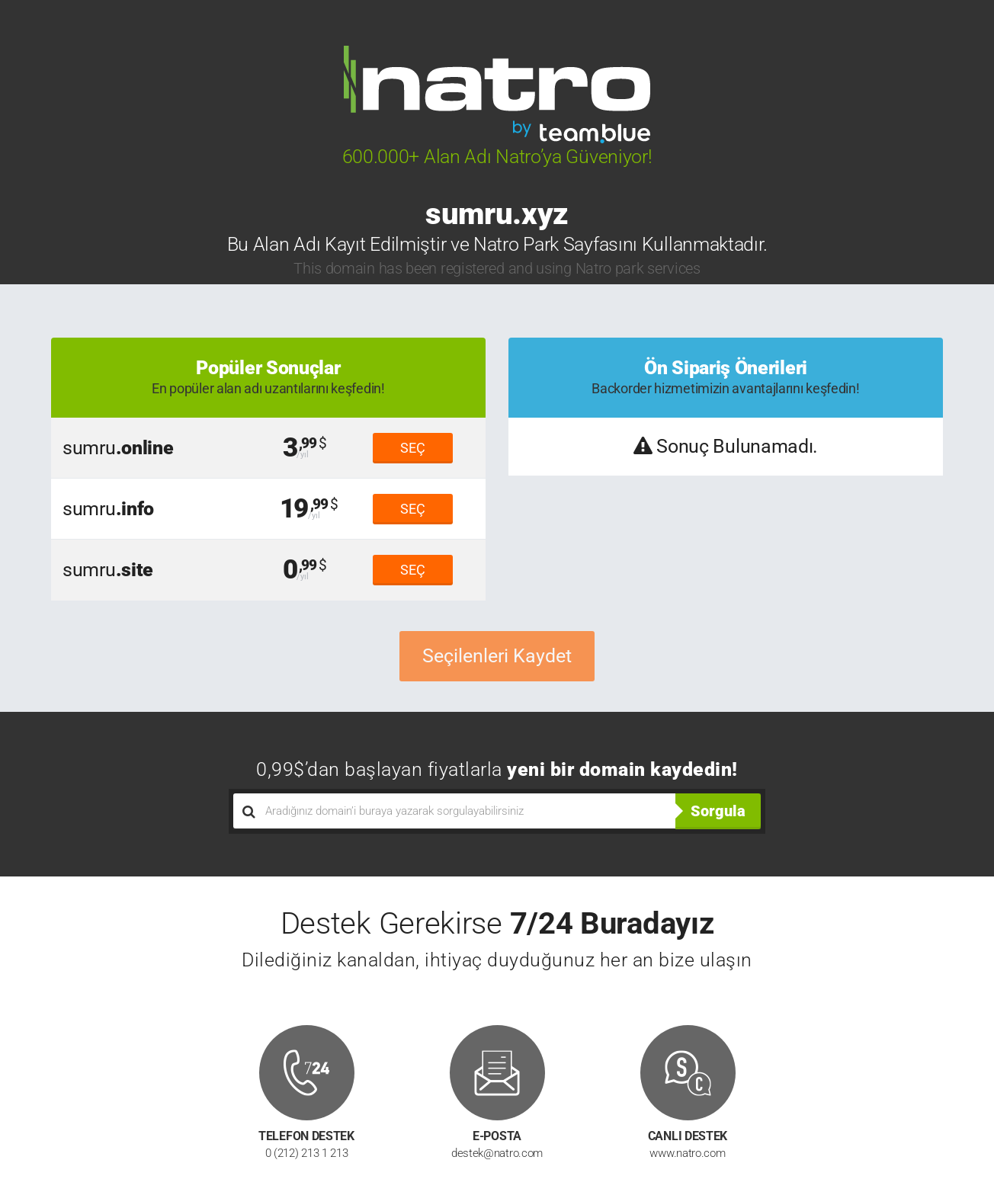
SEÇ (412, 448)
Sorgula (718, 811)
